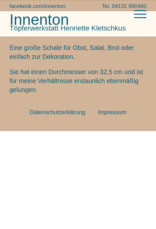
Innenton (39, 19)
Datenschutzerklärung (57, 112)
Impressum (112, 112)
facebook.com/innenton (37, 6)
